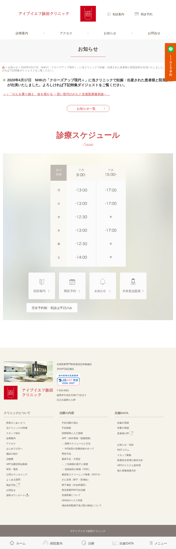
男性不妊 (66, 453)
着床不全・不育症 (71, 459)
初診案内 (118, 14)
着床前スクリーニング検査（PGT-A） (82, 474)
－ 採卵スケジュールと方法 (76, 443)
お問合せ (154, 33)
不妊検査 (66, 428)
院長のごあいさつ (15, 422)
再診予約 (146, 14)
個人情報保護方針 (126, 470)
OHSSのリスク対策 (72, 500)
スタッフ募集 (124, 455)
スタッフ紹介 (13, 433)
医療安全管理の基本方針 (130, 460)
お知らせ (110, 33)
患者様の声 (125, 433)
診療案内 (22, 33)
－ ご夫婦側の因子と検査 (75, 464)
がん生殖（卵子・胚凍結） (76, 479)
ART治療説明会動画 (16, 464)
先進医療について (71, 495)
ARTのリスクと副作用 (129, 465)
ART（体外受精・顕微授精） (77, 438)
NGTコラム (123, 449)
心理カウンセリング (16, 474)
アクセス (66, 33)
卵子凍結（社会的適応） (75, 485)
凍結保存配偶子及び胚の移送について (82, 505)
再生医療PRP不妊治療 (73, 490)
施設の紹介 (12, 453)
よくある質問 (13, 479)
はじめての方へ (14, 448)
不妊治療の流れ (70, 422)
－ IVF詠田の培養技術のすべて (78, 448)
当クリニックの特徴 (18, 428)
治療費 (9, 459)
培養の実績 (123, 428)
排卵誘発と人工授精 (72, 433)
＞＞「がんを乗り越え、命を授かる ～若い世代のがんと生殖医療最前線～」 (56, 94)
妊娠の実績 (123, 422)
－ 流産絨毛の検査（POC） (76, 469)
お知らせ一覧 (86, 108)
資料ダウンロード (17, 495)
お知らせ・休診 (125, 444)
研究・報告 (12, 469)
